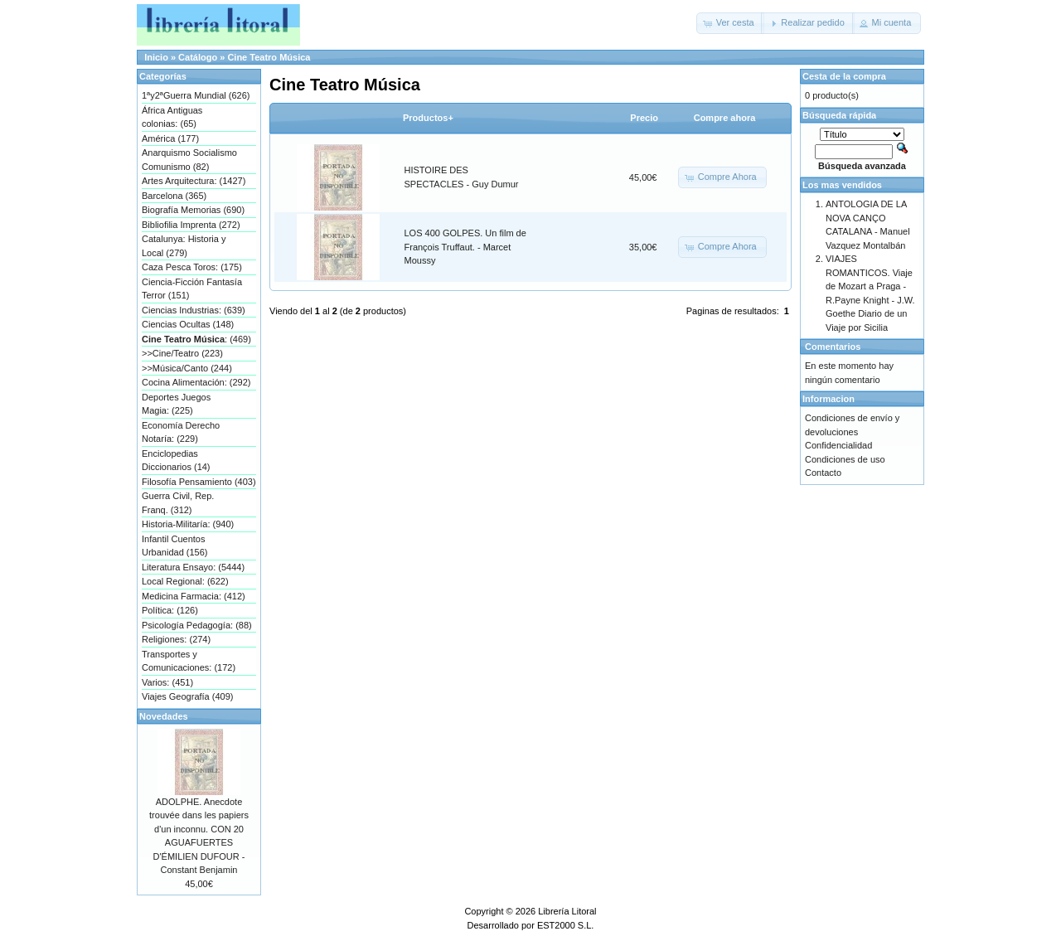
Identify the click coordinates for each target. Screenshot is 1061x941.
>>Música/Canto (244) (187, 368)
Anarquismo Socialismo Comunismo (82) (189, 160)
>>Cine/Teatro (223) (182, 353)
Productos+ (428, 118)
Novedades (163, 716)
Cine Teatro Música (268, 57)
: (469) (196, 339)
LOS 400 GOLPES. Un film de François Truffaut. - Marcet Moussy (465, 246)
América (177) (170, 138)
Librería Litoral (567, 911)
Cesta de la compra (844, 76)
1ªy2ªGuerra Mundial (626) (196, 95)
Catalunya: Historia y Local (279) (184, 246)
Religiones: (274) (176, 639)
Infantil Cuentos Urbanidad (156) (175, 546)
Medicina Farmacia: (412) (193, 596)
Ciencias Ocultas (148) (188, 324)
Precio (644, 118)
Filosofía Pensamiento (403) (199, 482)
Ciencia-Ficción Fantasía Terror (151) (192, 289)
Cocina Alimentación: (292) (196, 382)
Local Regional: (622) (185, 581)
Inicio (156, 57)
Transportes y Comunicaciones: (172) (188, 661)
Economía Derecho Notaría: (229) (181, 432)
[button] (730, 23)
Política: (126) (170, 610)
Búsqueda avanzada (862, 166)
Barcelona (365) (174, 196)
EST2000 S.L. (565, 925)
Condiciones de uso (845, 459)
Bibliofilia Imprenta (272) (191, 225)
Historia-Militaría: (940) (188, 524)
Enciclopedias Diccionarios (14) (176, 461)
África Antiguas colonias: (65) (172, 117)
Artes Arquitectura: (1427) (193, 181)
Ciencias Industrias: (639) (193, 310)
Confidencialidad (838, 445)
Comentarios (832, 347)
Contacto (823, 473)
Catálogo (197, 57)
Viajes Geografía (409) (187, 696)
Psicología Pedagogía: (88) (197, 625)
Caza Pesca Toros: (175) (192, 267)
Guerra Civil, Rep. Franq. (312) (178, 503)
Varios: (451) (167, 682)
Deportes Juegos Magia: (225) (176, 404)
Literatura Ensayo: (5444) (193, 567)
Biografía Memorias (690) (193, 210)
